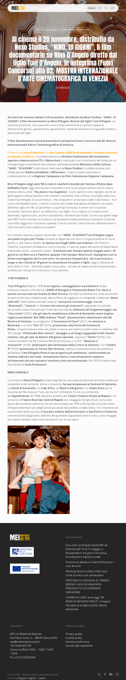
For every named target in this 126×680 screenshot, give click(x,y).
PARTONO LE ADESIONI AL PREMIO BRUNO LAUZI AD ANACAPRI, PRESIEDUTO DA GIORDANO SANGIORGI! (87, 586)
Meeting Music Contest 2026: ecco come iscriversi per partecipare (86, 573)
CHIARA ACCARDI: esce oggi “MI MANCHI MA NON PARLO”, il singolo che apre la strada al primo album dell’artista (88, 603)
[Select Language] (94, 8)
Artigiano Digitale (27, 678)
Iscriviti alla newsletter (79, 645)
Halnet (42, 678)
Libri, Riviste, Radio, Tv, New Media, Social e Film (62, 29)
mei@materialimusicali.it (25, 642)
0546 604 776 (23, 645)
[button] (112, 8)
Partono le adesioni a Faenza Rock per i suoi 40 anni (90, 564)
